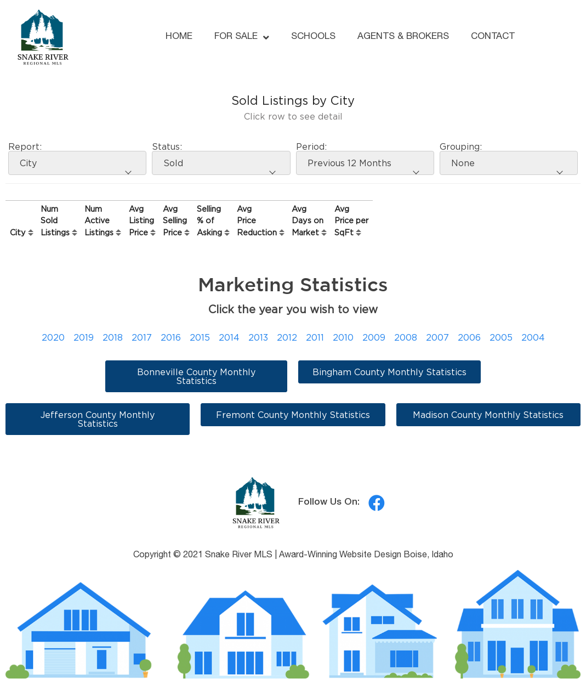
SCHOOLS (313, 37)
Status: (167, 146)
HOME (179, 37)
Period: (311, 146)
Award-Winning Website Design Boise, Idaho (366, 555)
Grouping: (461, 146)
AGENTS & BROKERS (403, 37)
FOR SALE (241, 37)
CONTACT (493, 37)
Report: (25, 146)
